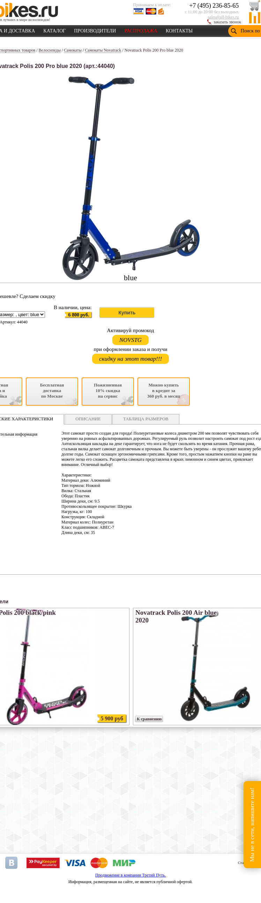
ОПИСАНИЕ (87, 418)
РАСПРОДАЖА (140, 29)
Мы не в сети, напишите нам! (252, 824)
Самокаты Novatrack (103, 50)
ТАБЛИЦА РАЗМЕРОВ (146, 418)
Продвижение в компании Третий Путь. (130, 875)
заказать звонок (227, 22)
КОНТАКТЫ (179, 29)
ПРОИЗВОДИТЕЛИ (95, 29)
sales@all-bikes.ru (223, 17)
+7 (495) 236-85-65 (214, 5)
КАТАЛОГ (54, 29)
